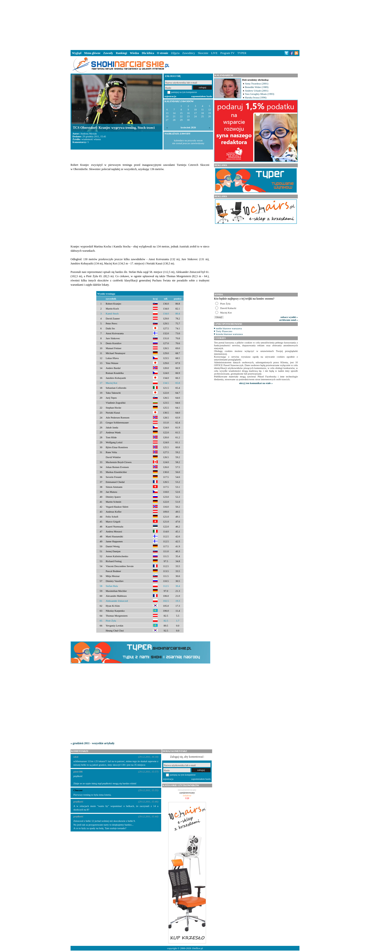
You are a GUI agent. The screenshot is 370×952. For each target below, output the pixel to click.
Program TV (227, 53)
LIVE (214, 53)
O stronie (162, 53)
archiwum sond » (288, 319)
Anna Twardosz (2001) (256, 83)
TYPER (241, 53)
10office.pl (197, 948)
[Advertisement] (185, 24)
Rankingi (121, 53)
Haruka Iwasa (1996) (255, 97)
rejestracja (170, 96)
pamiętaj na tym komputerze (184, 92)
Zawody (108, 53)
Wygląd (76, 53)
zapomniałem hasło (201, 96)
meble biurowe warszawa (229, 328)
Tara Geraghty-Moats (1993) (259, 93)
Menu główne (92, 53)
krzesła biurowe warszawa (229, 334)
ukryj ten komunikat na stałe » (256, 383)
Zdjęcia (175, 53)
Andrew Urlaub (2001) (256, 90)
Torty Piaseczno (224, 331)
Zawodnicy (188, 53)
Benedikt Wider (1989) (257, 87)
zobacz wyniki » (289, 317)
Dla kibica (148, 53)
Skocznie (203, 53)
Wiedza (134, 53)
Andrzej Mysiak (88, 133)
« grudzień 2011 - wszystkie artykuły (92, 743)
